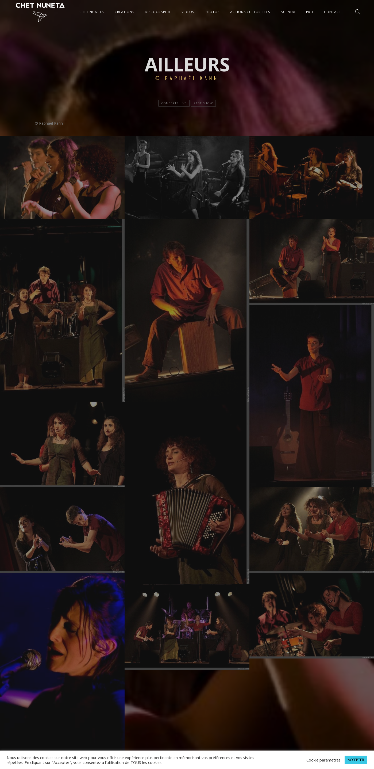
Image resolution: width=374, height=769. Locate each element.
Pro (309, 12)
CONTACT (332, 12)
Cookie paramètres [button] (323, 759)
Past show (203, 103)
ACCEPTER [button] (356, 759)
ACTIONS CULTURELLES (250, 12)
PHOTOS (212, 12)
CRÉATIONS (124, 12)
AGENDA (288, 12)
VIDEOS (188, 12)
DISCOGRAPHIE (158, 12)
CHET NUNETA (91, 12)
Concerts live (174, 103)
